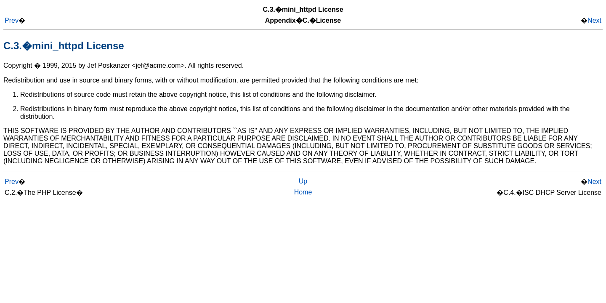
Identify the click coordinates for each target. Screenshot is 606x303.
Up (303, 181)
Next (594, 20)
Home (303, 192)
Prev (12, 20)
